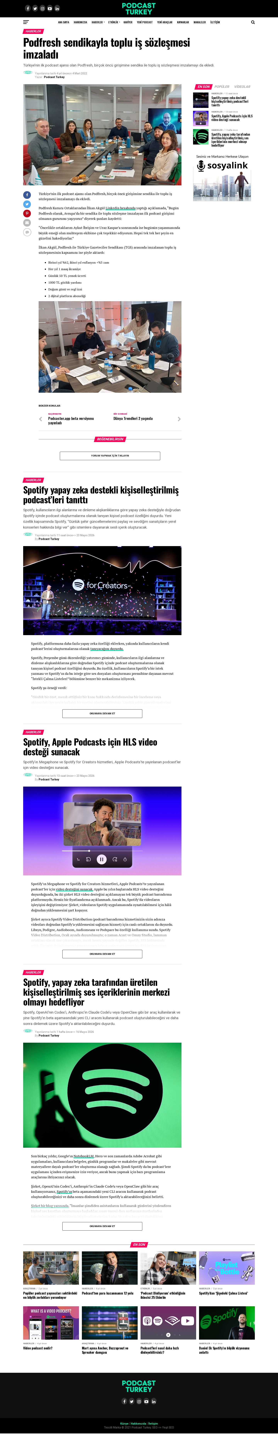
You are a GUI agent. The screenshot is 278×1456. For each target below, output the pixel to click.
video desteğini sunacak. (74, 889)
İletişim (215, 22)
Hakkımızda (80, 22)
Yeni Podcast (145, 22)
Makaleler (200, 22)
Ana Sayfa (63, 22)
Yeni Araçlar (164, 22)
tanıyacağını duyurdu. (107, 648)
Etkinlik (113, 22)
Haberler (97, 22)
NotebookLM (84, 1156)
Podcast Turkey (54, 77)
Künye (124, 1423)
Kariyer (128, 22)
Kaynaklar (183, 22)
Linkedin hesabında (121, 208)
